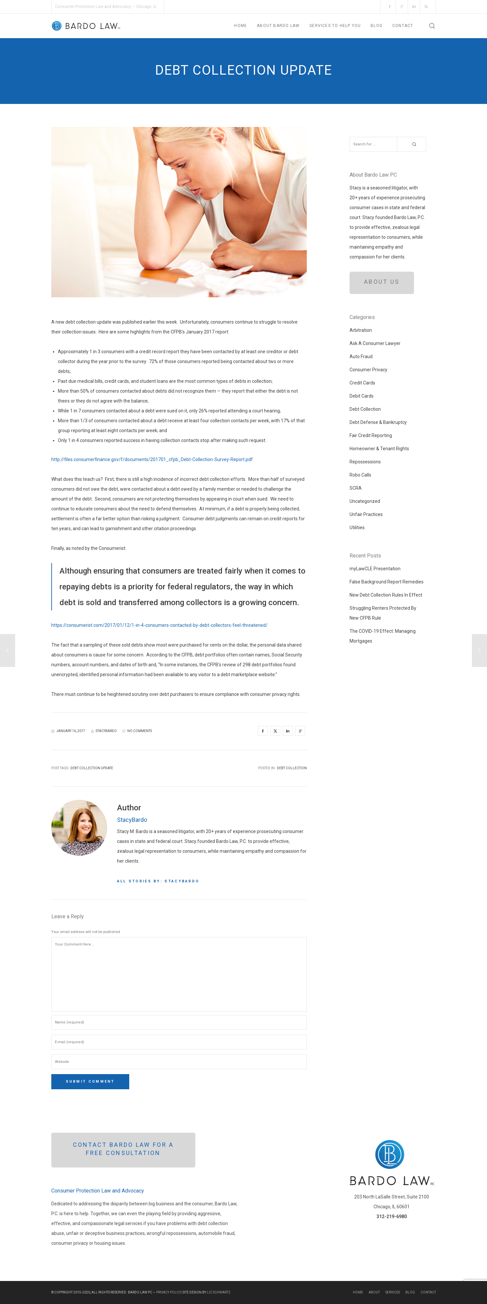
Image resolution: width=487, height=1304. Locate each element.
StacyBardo (132, 819)
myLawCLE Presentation (375, 568)
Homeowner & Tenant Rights (379, 448)
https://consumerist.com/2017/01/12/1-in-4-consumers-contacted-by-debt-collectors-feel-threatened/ (159, 625)
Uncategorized (365, 501)
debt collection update (91, 768)
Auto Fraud (361, 356)
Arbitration (361, 330)
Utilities (357, 527)
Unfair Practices (366, 514)
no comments (137, 731)
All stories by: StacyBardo (158, 881)
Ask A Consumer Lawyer (375, 343)
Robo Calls (360, 475)
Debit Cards (362, 396)
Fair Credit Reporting (371, 435)
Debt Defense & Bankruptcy (378, 422)
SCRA (356, 488)
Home (358, 1292)
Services (392, 1292)
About (374, 1292)
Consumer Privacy (368, 369)
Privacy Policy (168, 1292)
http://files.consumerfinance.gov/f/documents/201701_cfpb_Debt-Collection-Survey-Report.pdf (152, 459)
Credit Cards (362, 382)
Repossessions (365, 461)
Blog (410, 1292)
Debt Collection (292, 768)
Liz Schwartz (219, 1292)
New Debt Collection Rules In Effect (386, 595)
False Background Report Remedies (387, 581)
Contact (428, 1292)
